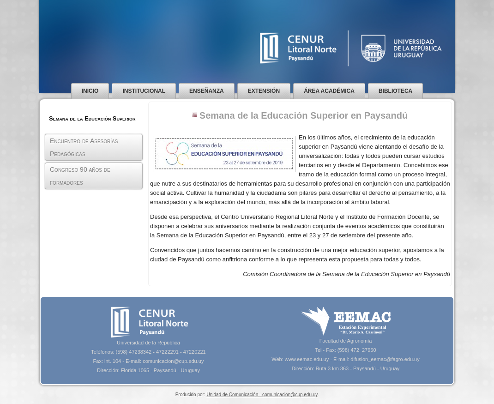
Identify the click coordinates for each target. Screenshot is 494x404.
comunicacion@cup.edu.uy (173, 361)
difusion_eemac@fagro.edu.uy (384, 359)
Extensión (264, 91)
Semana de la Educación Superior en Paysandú (303, 115)
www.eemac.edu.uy (307, 359)
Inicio (90, 91)
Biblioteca (395, 91)
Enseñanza (206, 91)
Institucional (143, 91)
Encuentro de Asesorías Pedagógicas (84, 147)
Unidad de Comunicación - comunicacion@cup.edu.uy (261, 394)
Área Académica (329, 91)
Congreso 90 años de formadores (80, 176)
